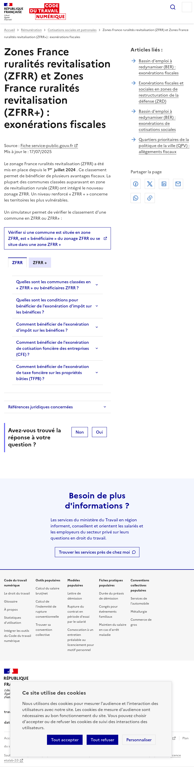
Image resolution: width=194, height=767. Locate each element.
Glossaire (10, 601)
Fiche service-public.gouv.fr (46, 146)
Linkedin (164, 184)
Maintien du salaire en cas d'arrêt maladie (112, 629)
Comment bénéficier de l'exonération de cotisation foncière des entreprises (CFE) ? (52, 348)
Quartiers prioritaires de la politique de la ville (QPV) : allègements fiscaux (164, 145)
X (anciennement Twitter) (150, 184)
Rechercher (173, 7)
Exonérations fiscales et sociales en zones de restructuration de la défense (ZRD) (161, 92)
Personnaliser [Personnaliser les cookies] (139, 740)
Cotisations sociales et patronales (72, 30)
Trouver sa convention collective (44, 629)
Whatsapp (136, 198)
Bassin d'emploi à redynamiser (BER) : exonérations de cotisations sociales (157, 120)
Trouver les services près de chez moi (94, 552)
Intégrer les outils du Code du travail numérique (17, 636)
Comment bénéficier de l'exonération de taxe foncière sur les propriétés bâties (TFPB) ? (52, 372)
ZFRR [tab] (17, 263)
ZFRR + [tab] (40, 263)
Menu (187, 7)
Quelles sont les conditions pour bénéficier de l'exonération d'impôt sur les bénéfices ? (54, 306)
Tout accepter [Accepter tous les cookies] (65, 740)
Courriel (178, 184)
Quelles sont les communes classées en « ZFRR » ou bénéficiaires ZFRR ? (53, 285)
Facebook (136, 184)
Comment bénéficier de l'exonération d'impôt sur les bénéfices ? (52, 327)
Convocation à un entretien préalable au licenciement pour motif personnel (80, 640)
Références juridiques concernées (40, 407)
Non (80, 432)
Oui (99, 432)
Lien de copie (150, 198)
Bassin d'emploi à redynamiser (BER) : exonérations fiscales (159, 67)
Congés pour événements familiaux (108, 611)
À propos (11, 609)
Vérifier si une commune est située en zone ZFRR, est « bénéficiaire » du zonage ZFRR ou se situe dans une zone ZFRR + (54, 238)
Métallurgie (139, 611)
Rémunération (31, 30)
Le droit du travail (17, 593)
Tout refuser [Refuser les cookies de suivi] (102, 740)
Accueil (9, 30)
